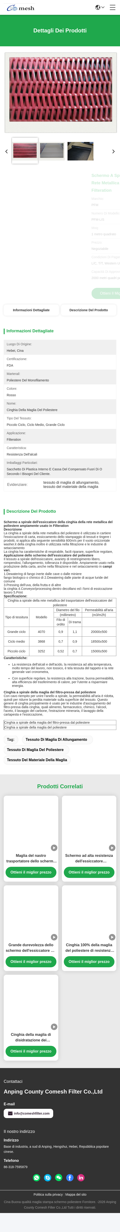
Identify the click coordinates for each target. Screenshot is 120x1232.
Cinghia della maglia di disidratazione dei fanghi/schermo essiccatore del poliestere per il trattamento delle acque (30, 1038)
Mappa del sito (75, 1194)
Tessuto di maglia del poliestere (35, 750)
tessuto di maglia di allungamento (56, 740)
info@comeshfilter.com (28, 1113)
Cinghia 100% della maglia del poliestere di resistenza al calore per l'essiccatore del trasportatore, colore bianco (89, 948)
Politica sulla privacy (48, 1194)
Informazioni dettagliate (31, 310)
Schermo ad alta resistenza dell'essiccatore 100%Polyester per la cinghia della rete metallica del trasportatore (89, 859)
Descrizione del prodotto (88, 310)
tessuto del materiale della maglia (37, 760)
